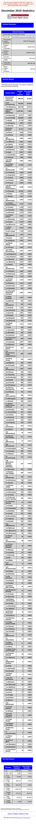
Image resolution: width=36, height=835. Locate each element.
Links (26, 813)
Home (9, 813)
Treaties (15, 813)
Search (21, 813)
